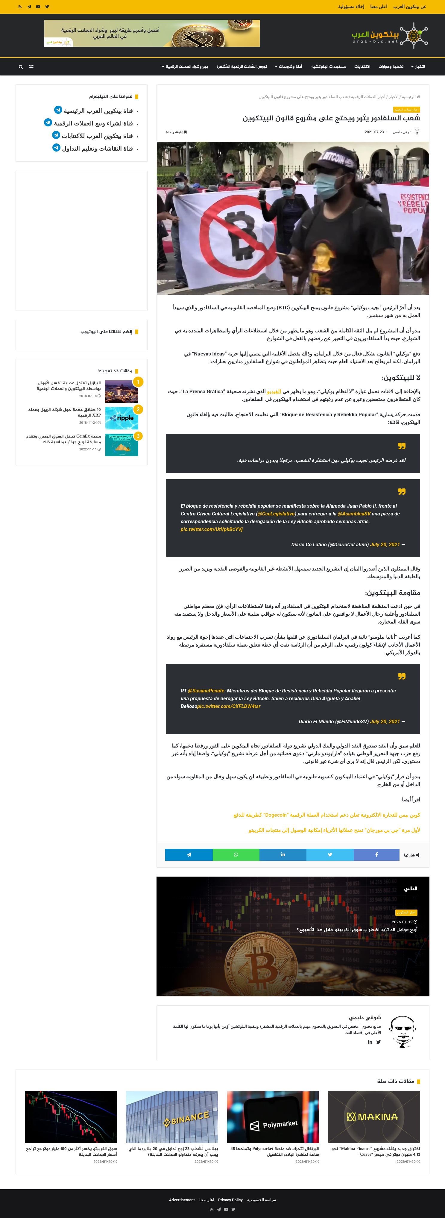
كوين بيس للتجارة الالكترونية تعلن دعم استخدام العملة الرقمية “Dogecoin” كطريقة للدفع (326, 815)
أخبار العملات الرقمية (368, 97)
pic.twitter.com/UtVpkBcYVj (212, 530)
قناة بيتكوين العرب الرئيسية (98, 111)
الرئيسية (411, 97)
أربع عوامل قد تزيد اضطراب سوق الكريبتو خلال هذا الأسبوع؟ (345, 930)
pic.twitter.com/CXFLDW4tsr (228, 707)
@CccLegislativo (276, 514)
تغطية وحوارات (391, 66)
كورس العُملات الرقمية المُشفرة (242, 66)
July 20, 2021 (385, 545)
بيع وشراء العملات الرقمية (187, 66)
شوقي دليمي (399, 132)
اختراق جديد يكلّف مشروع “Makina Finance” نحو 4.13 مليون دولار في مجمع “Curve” (376, 1149)
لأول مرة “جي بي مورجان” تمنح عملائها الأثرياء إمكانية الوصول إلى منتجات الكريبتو (334, 831)
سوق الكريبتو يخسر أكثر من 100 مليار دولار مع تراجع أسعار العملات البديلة (71, 1149)
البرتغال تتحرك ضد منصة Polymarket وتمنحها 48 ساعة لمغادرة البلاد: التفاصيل (274, 1149)
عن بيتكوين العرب (409, 6)
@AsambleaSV (354, 514)
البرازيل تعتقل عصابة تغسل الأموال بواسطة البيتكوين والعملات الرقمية (69, 386)
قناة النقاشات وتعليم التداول (97, 148)
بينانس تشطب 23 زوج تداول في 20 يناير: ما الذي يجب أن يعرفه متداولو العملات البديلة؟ (173, 1149)
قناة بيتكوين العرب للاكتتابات (96, 136)
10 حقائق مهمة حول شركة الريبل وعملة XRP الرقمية (64, 412)
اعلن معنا (379, 6)
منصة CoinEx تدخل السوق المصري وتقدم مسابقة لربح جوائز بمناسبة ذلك (63, 439)
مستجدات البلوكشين (328, 66)
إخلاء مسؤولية (351, 6)
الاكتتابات (362, 66)
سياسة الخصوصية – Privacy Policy (247, 1197)
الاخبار (420, 66)
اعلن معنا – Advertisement (191, 1197)
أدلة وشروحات (290, 66)
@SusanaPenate (206, 691)
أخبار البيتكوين (406, 913)
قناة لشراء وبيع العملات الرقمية (93, 123)
